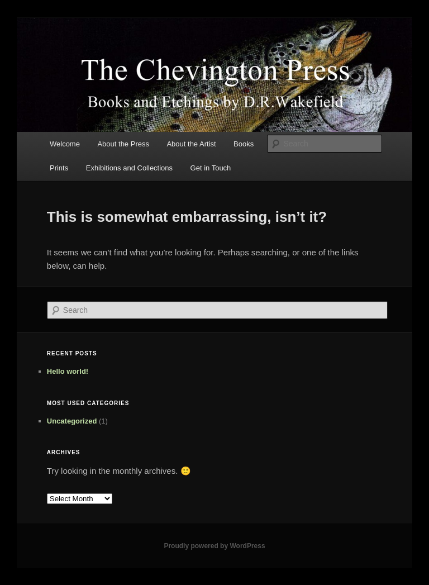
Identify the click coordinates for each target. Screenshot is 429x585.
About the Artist (191, 144)
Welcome (65, 144)
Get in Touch (210, 168)
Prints (59, 168)
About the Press (123, 144)
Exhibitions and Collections (129, 168)
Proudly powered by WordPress (214, 546)
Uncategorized (72, 421)
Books (243, 144)
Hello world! (67, 371)
